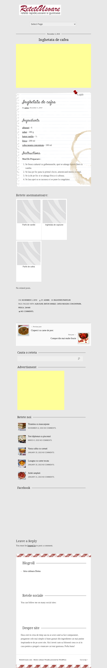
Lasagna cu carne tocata (38, 461)
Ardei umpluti (34, 473)
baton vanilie (28, 136)
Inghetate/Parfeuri (62, 300)
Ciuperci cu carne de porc (42, 330)
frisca (24, 141)
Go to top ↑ (84, 660)
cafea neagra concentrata (33, 145)
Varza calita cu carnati (37, 448)
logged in (32, 545)
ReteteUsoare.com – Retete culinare (40, 10)
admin (26, 108)
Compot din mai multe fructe (63, 338)
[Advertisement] (61, 66)
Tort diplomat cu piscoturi (39, 436)
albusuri (25, 128)
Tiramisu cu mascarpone (38, 424)
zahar (24, 132)
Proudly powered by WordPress (55, 660)
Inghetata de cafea (54, 40)
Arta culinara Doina (32, 571)
